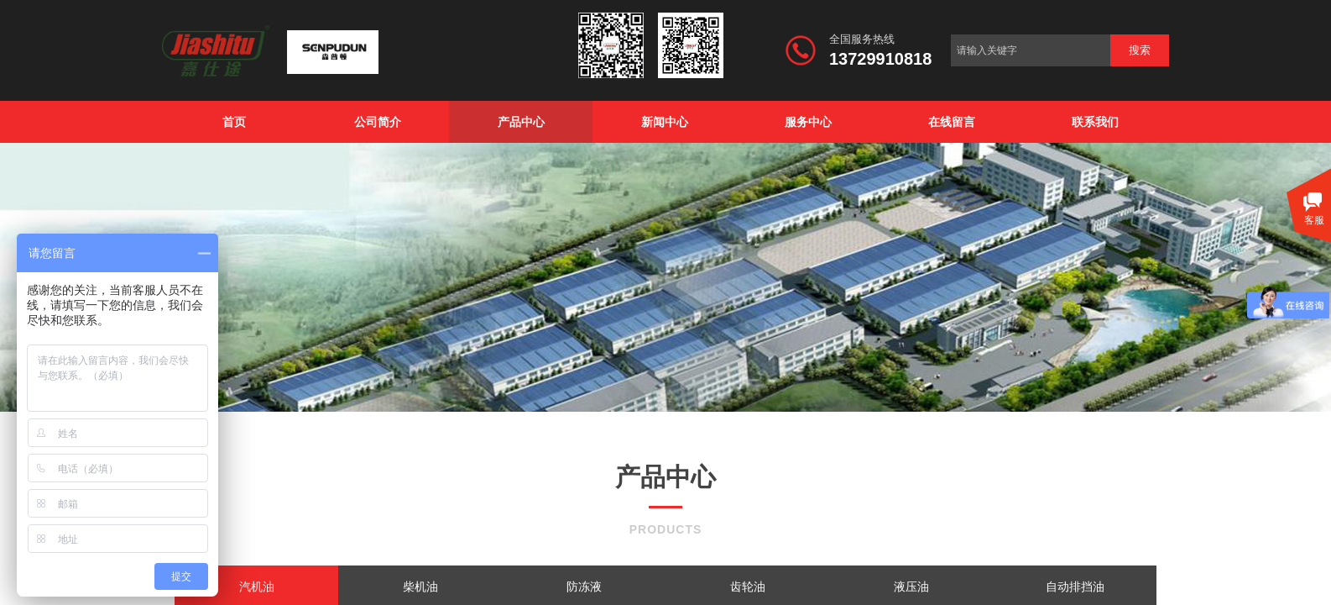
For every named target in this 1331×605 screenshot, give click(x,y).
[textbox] (1030, 50)
